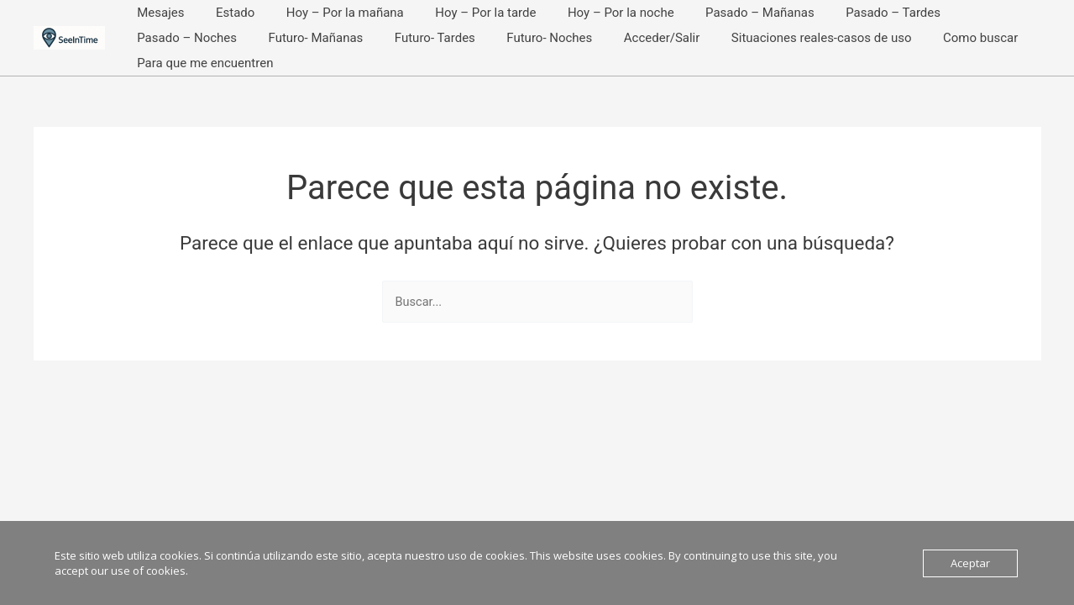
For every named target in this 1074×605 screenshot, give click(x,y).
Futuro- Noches (402, 37)
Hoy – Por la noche (592, 12)
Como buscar (815, 37)
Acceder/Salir (508, 37)
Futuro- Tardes (294, 37)
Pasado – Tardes (852, 12)
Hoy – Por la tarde (463, 12)
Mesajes (157, 12)
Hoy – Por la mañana (329, 12)
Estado (226, 12)
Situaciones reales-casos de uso (662, 37)
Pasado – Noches (974, 12)
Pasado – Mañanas (725, 12)
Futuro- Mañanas (181, 37)
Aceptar (970, 563)
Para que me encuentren (946, 37)
